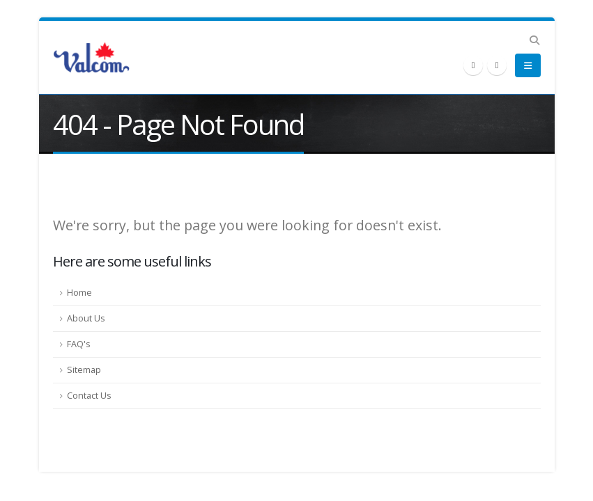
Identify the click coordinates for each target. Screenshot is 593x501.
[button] (535, 40)
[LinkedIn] (497, 65)
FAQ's (79, 344)
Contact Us (89, 395)
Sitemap (84, 370)
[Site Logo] (91, 58)
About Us (86, 318)
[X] (473, 65)
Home (79, 293)
